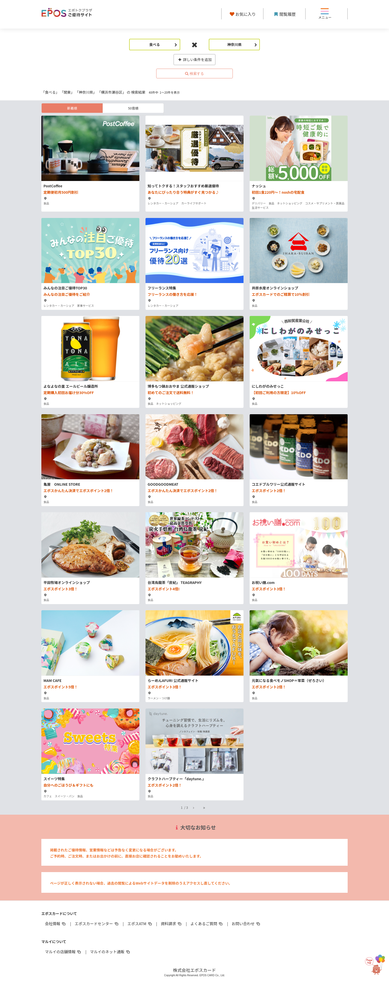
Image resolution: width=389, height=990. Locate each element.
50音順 (133, 108)
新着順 (72, 108)
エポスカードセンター (97, 923)
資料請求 (171, 923)
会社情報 (55, 923)
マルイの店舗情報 (63, 951)
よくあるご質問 (206, 923)
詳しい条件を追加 (194, 59)
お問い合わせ (246, 923)
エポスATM (140, 923)
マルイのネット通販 (110, 951)
